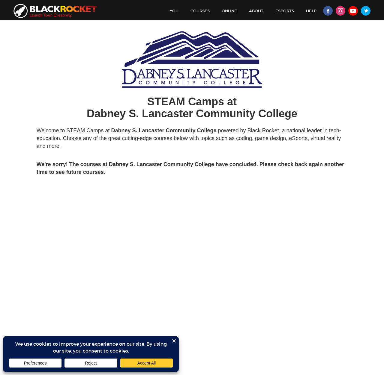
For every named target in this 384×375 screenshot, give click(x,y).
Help (311, 10)
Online (229, 10)
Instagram (340, 11)
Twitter (365, 11)
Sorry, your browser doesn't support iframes (192, 202)
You (174, 10)
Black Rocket (55, 11)
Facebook (328, 11)
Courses (200, 10)
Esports (284, 10)
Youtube (353, 11)
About (256, 10)
